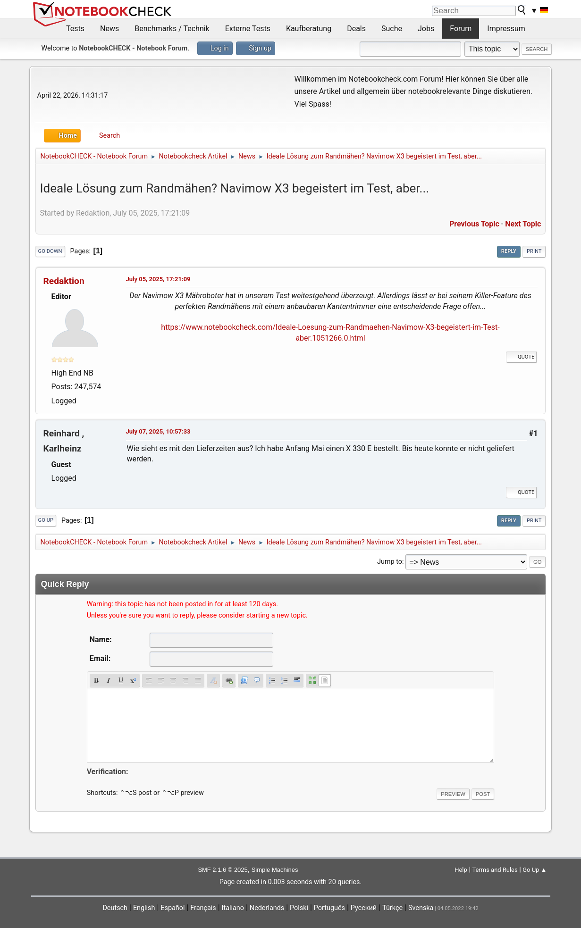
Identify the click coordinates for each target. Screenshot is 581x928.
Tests (75, 28)
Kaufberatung (308, 28)
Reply (508, 251)
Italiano (233, 908)
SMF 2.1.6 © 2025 (222, 869)
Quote (521, 357)
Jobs (426, 28)
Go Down (50, 251)
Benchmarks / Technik (172, 28)
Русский (364, 908)
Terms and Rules (494, 869)
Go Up (45, 520)
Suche (391, 28)
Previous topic (474, 223)
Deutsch (114, 908)
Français (203, 908)
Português (329, 908)
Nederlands (267, 908)
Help (461, 869)
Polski (299, 908)
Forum (461, 28)
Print (534, 251)
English (144, 908)
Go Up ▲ (534, 869)
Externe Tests (247, 28)
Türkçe (392, 908)
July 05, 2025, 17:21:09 (158, 279)
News (109, 28)
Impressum (506, 28)
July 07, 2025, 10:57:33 (158, 431)
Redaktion (63, 281)
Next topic (523, 223)
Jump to (389, 562)
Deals (356, 28)
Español (172, 908)
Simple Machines (275, 869)
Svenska (421, 908)
